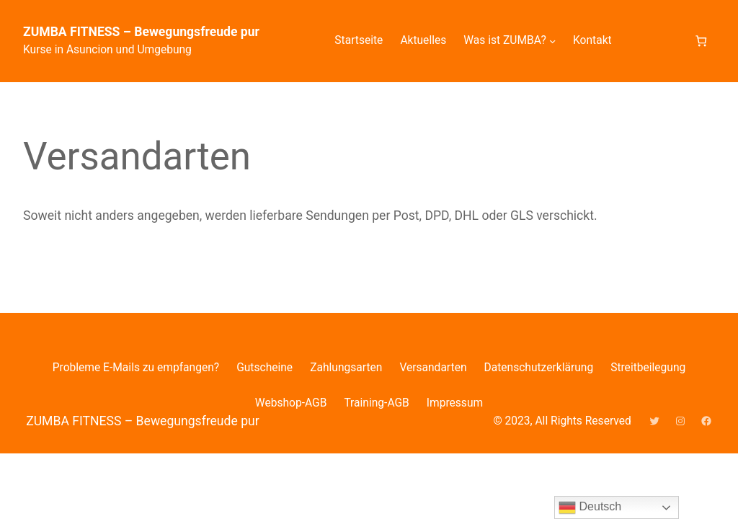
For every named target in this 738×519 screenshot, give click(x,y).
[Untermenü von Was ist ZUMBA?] (552, 40)
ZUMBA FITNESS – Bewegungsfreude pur (141, 32)
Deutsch (590, 507)
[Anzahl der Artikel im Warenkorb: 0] (701, 41)
